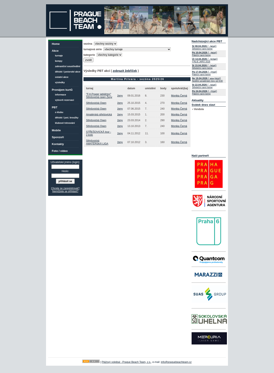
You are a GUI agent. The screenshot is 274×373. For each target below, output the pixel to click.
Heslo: (65, 171)
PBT (54, 107)
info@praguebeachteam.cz (176, 362)
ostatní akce (61, 77)
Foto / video (60, 151)
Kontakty (58, 144)
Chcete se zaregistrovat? (65, 188)
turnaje (59, 55)
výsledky (60, 82)
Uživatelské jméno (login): (65, 162)
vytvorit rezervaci (64, 100)
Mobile (56, 130)
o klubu (59, 112)
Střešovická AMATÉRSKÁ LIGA (97, 142)
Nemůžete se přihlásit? (65, 191)
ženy (120, 95)
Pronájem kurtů (62, 89)
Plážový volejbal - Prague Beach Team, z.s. (126, 362)
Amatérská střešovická (99, 114)
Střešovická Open (96, 102)
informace (60, 94)
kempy (58, 61)
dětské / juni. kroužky (66, 117)
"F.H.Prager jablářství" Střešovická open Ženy (99, 96)
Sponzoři (58, 137)
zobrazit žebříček (125, 70)
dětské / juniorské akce (67, 71)
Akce (55, 50)
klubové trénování (65, 123)
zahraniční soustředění (67, 66)
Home (56, 43)
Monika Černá (179, 95)
